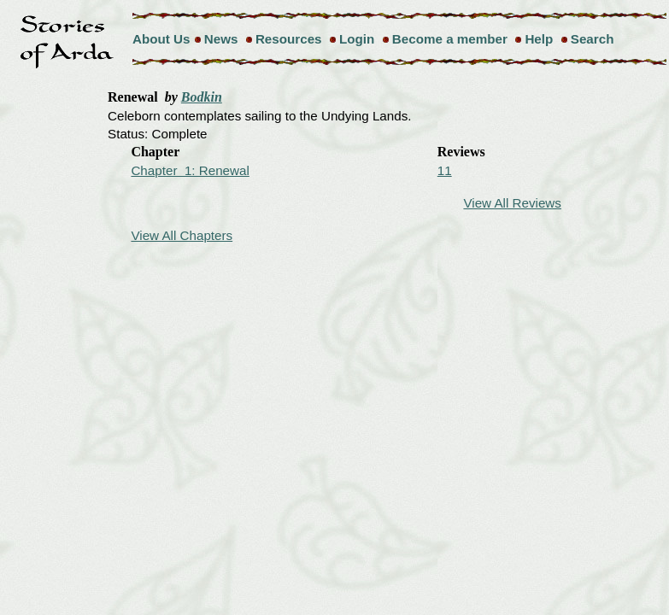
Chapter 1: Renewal (190, 170)
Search (592, 39)
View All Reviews (512, 203)
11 (444, 170)
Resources (288, 39)
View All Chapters (181, 235)
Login (356, 39)
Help (539, 39)
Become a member (450, 39)
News (221, 39)
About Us (161, 39)
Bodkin (201, 97)
